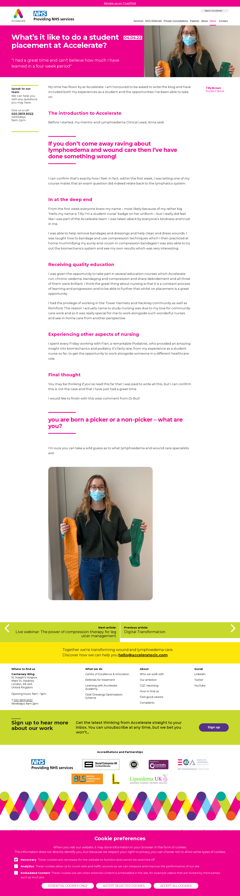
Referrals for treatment (100, 680)
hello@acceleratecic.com (143, 655)
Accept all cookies (176, 886)
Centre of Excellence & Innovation (107, 674)
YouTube (200, 685)
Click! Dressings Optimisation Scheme (103, 696)
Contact (223, 21)
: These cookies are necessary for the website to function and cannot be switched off (84, 859)
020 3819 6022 (23, 700)
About (204, 21)
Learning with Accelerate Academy (101, 687)
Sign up (214, 727)
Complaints (147, 702)
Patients (194, 21)
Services (138, 21)
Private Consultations (176, 21)
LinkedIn (200, 674)
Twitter (198, 680)
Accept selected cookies (124, 886)
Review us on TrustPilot (120, 3)
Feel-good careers (151, 697)
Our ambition (148, 680)
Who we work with (152, 674)
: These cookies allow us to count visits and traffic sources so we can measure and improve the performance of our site (106, 866)
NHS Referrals (153, 21)
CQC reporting (149, 685)
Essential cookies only (67, 886)
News (213, 21)
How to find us (149, 691)
